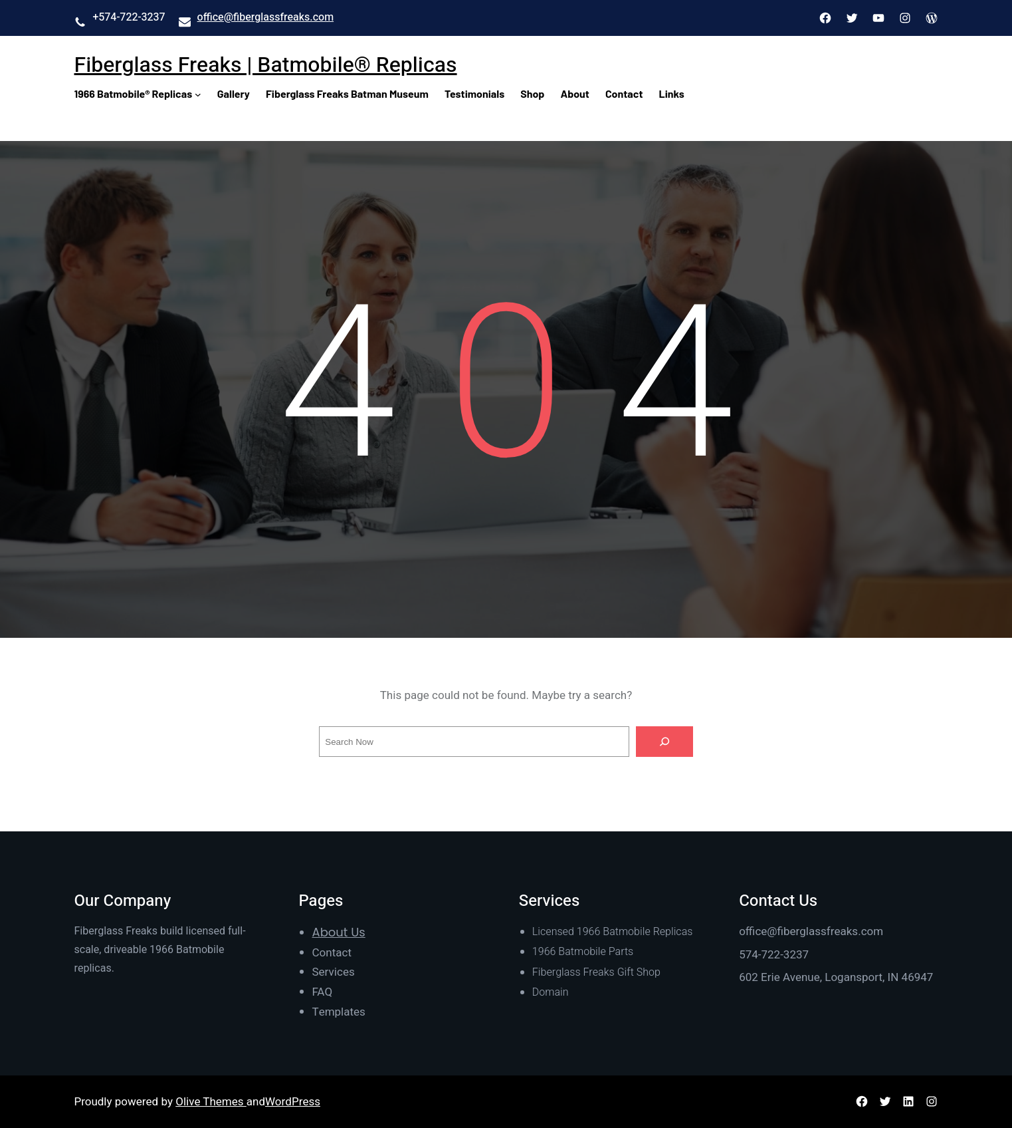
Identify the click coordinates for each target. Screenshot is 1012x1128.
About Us (338, 932)
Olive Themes (211, 1101)
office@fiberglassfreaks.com (265, 17)
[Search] (664, 741)
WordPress (292, 1101)
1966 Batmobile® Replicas (133, 93)
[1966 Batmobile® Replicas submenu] (198, 93)
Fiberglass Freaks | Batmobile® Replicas (265, 64)
